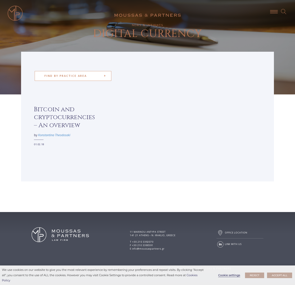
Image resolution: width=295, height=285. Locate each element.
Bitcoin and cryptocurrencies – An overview (61, 117)
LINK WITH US (229, 244)
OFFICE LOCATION (231, 232)
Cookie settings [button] (229, 275)
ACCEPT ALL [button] (279, 275)
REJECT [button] (254, 275)
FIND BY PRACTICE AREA (65, 76)
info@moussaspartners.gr (148, 248)
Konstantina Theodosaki (51, 135)
